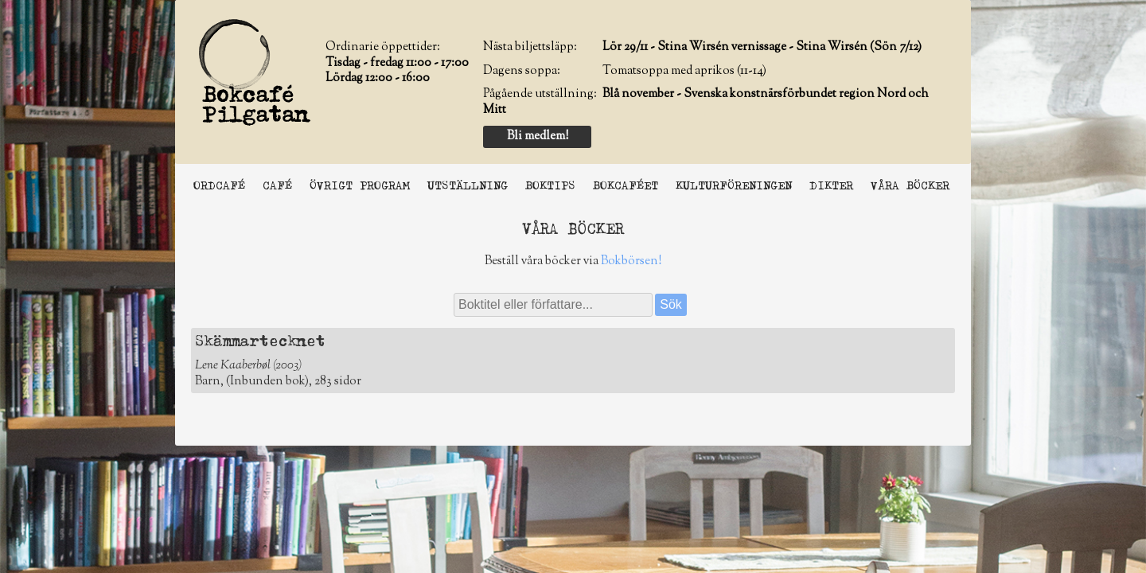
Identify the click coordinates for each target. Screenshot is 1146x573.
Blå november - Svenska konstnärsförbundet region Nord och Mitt (706, 102)
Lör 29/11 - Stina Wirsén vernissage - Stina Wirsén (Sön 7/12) (762, 47)
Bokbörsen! (631, 261)
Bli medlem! (537, 136)
